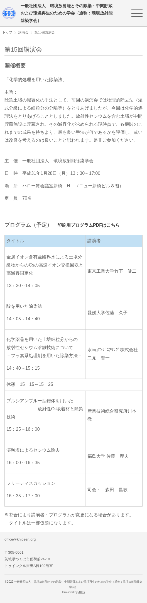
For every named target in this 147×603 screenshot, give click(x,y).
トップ (7, 32)
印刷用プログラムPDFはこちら (88, 225)
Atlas (81, 592)
